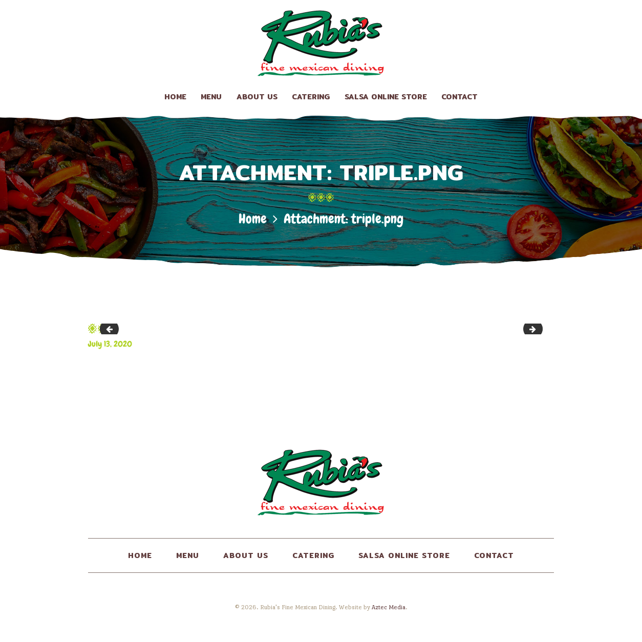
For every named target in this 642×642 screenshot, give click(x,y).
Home (253, 218)
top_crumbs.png (111, 329)
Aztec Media (388, 607)
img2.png (539, 329)
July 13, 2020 (110, 343)
